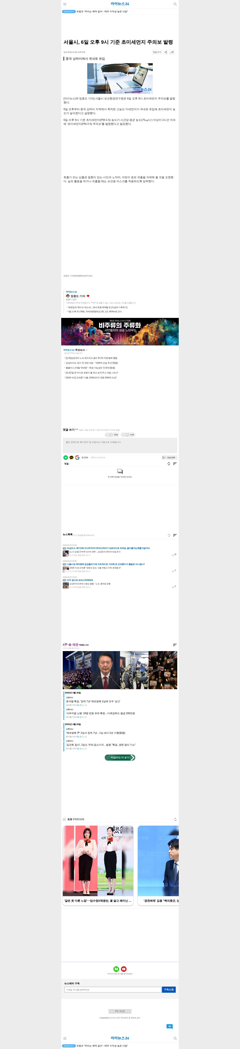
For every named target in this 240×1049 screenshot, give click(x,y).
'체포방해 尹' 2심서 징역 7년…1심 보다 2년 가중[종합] (95, 733)
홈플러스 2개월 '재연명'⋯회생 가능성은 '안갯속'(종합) (90, 368)
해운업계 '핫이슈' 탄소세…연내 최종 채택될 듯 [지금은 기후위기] (97, 307)
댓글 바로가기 (170, 1026)
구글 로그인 (77, 457)
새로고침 (86, 350)
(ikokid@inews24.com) (83, 276)
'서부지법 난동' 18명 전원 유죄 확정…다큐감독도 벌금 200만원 (100, 713)
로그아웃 (85, 457)
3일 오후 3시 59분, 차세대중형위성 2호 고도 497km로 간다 (95, 311)
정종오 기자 (78, 296)
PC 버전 (120, 1011)
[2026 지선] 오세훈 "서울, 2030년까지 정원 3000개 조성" (91, 377)
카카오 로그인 (71, 457)
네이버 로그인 (65, 457)
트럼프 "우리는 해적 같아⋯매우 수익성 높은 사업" (102, 11)
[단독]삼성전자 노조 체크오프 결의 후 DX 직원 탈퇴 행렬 (91, 358)
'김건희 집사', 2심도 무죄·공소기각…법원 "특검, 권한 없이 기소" (101, 744)
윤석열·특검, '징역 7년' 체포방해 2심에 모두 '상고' (93, 701)
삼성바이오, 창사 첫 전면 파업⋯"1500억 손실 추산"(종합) (92, 363)
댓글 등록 (171, 457)
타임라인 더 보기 (120, 757)
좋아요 (88, 296)
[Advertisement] (120, 27)
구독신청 (169, 989)
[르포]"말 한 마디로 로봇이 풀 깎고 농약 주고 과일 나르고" (92, 372)
